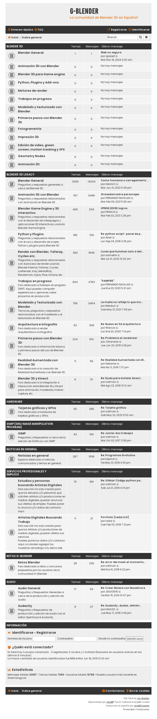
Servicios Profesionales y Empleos (26, 473)
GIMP (22, 433)
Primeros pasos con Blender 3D (40, 120)
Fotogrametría (29, 129)
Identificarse (22, 632)
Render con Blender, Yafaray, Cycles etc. (40, 254)
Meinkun (110, 306)
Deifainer (110, 363)
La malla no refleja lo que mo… (122, 302)
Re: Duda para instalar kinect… (121, 378)
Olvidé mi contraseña (111, 638)
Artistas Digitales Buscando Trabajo (40, 519)
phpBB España (141, 705)
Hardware (14, 402)
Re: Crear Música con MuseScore (123, 588)
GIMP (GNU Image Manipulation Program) (30, 425)
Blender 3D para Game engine (41, 74)
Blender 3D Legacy (20, 175)
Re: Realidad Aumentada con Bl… (123, 360)
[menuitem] (38, 30)
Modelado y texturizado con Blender (40, 109)
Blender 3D (15, 46)
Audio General (29, 588)
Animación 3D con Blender (38, 66)
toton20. (110, 609)
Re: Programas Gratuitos (118, 455)
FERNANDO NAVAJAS (117, 198)
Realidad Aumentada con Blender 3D (38, 362)
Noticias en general (33, 456)
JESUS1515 (111, 591)
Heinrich (110, 184)
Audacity (25, 606)
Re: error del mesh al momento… (123, 562)
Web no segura (111, 52)
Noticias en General (22, 449)
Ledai (108, 521)
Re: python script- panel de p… (121, 234)
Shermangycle (17, 678)
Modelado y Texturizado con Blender (40, 304)
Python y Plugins (31, 234)
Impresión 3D (28, 137)
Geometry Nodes (31, 156)
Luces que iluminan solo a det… (122, 251)
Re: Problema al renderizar (119, 338)
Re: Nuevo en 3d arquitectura (121, 324)
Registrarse (46, 632)
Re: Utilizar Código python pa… (121, 480)
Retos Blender (29, 562)
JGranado (112, 341)
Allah (108, 237)
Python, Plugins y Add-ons (38, 82)
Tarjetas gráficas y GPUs (37, 408)
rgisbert (110, 56)
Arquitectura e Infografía (37, 324)
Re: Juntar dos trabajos (117, 433)
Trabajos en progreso (35, 99)
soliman (110, 382)
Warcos (110, 327)
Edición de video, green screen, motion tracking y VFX (41, 147)
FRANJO (110, 212)
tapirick (110, 459)
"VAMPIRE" (107, 281)
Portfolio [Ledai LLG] (115, 517)
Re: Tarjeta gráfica (113, 407)
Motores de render (32, 91)
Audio (11, 582)
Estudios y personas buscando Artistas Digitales (40, 483)
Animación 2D (29, 164)
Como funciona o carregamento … (125, 180)
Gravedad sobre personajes (120, 194)
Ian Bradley (143, 698)
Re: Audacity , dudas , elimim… (121, 605)
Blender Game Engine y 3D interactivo (38, 210)
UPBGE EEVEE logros (114, 208)
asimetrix (111, 255)
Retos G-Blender (19, 556)
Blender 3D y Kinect (33, 378)
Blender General (31, 53)
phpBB (110, 702)
